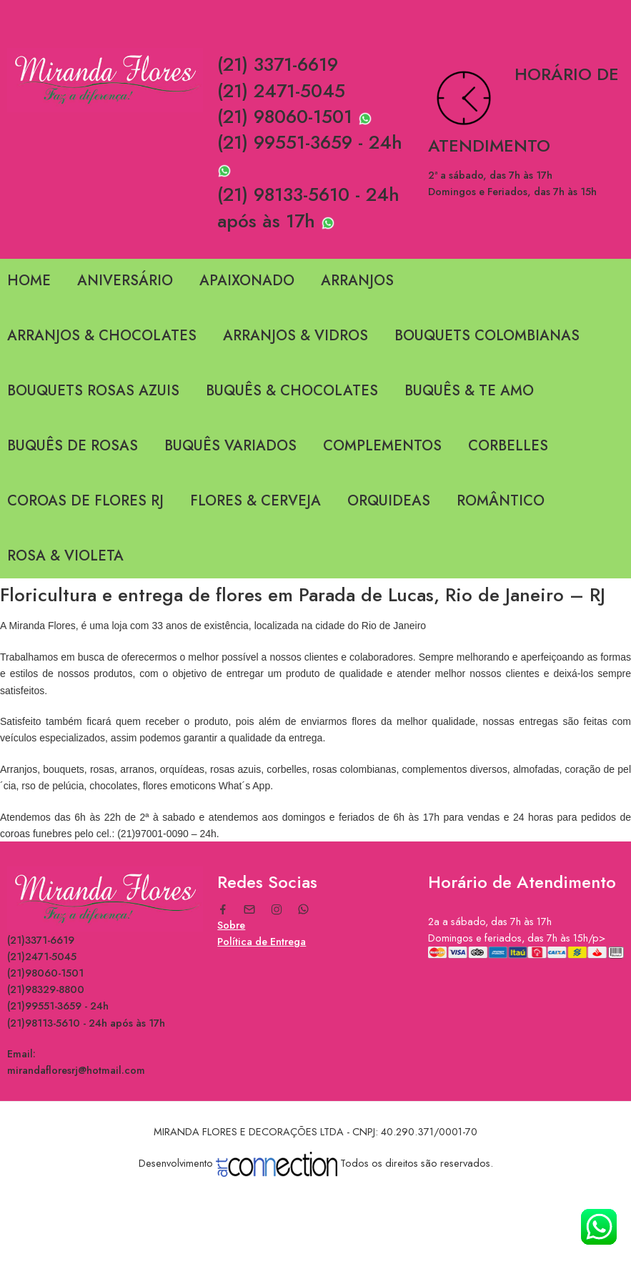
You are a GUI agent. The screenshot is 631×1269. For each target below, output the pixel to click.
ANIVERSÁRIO (125, 280)
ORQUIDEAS (388, 500)
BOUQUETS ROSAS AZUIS (93, 390)
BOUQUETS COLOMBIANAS (487, 335)
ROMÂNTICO (501, 500)
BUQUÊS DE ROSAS (72, 445)
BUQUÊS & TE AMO (469, 390)
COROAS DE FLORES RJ (85, 500)
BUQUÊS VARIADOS (230, 445)
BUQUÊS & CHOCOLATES (292, 390)
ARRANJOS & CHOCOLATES (102, 335)
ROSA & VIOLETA (65, 555)
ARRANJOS (357, 280)
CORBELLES (508, 445)
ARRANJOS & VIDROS (295, 335)
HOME (29, 280)
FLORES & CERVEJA (255, 500)
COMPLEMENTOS (382, 445)
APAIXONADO (246, 280)
